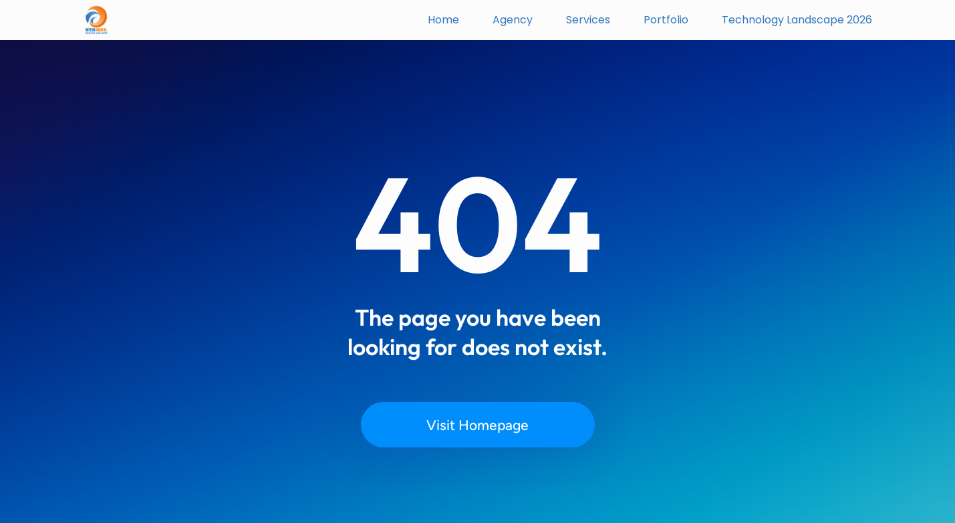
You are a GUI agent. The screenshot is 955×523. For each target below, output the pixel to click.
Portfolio (666, 19)
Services (588, 19)
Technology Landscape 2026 (797, 19)
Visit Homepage (477, 425)
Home (443, 19)
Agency (513, 19)
